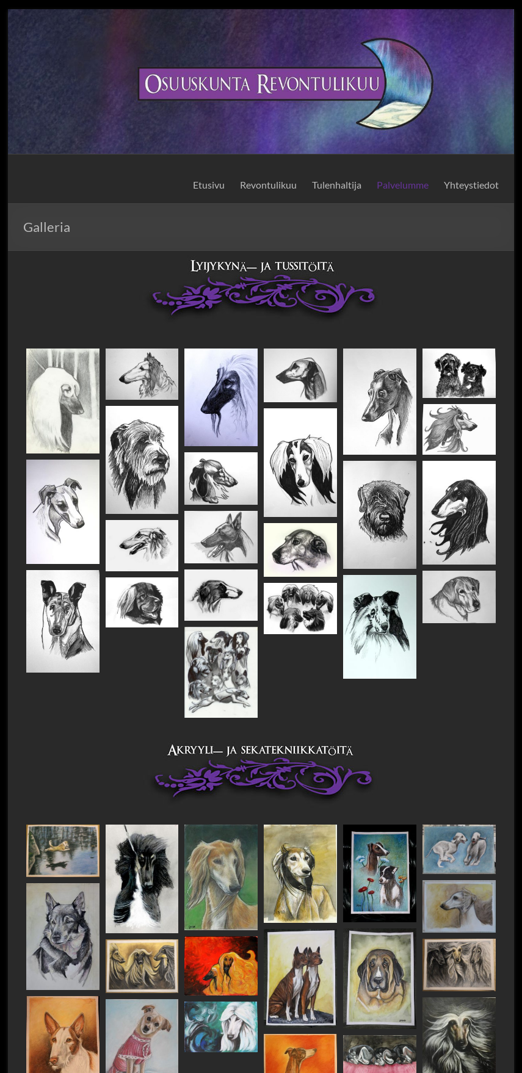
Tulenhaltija (336, 184)
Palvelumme (403, 184)
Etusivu (209, 184)
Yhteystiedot (471, 184)
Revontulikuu (268, 184)
